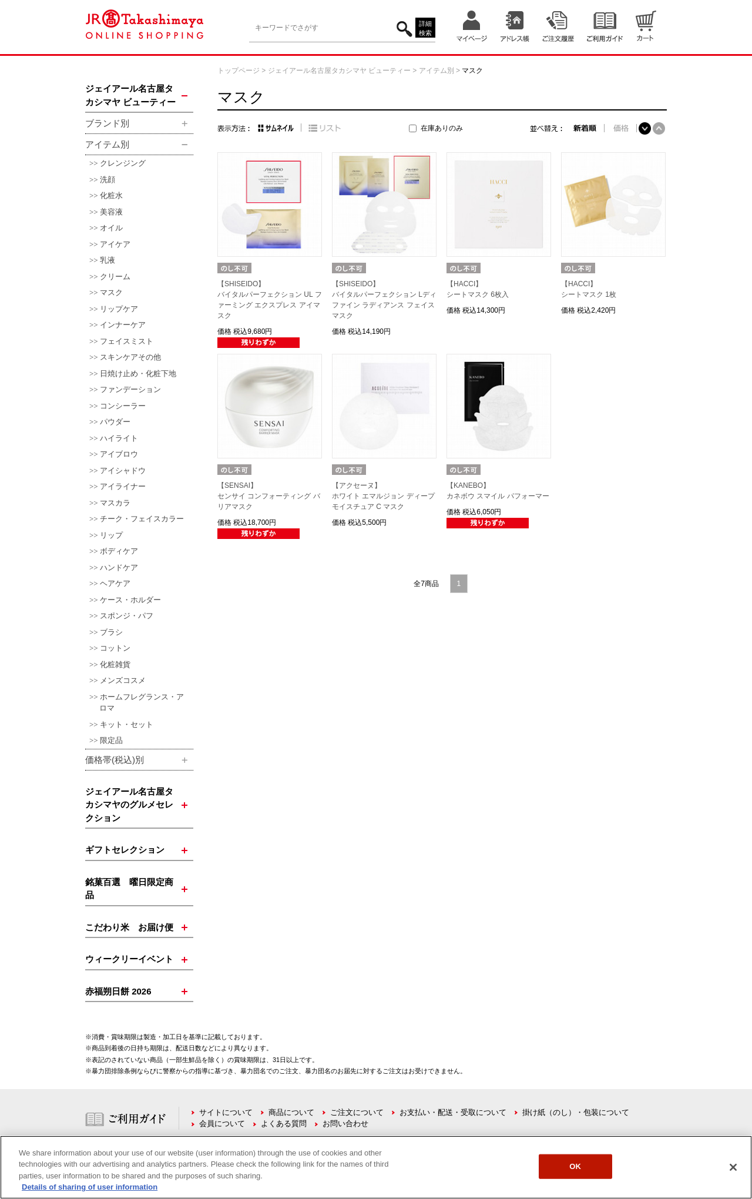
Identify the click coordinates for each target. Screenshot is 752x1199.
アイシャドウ (123, 470)
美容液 (111, 211)
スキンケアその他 (130, 357)
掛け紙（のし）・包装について (575, 1112)
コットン (115, 648)
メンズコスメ (123, 680)
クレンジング (123, 163)
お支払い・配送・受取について (453, 1112)
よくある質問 (284, 1123)
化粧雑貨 (115, 664)
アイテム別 (436, 70)
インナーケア (123, 324)
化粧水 (111, 195)
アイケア (115, 244)
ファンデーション (130, 389)
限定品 (111, 740)
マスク (111, 292)
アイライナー (123, 486)
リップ (111, 535)
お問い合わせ (345, 1123)
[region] (376, 1167)
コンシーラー (123, 405)
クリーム (115, 276)
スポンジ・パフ (126, 615)
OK (575, 1166)
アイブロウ (119, 454)
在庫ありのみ (442, 128)
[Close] (733, 1167)
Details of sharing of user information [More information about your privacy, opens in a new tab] (89, 1187)
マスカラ (115, 502)
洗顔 (107, 179)
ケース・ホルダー (130, 599)
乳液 (107, 260)
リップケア (119, 308)
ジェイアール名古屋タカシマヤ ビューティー (339, 70)
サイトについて (226, 1112)
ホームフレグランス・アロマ (141, 702)
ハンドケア (119, 567)
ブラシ (111, 632)
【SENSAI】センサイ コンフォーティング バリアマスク (268, 496)
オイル (111, 227)
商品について (291, 1112)
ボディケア (119, 551)
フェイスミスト (126, 341)
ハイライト (119, 438)
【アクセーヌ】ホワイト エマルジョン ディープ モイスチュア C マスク (383, 496)
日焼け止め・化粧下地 (138, 373)
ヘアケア (115, 583)
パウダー (115, 421)
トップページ (238, 70)
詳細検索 (425, 28)
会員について (222, 1123)
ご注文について (357, 1112)
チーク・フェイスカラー (142, 518)
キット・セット (126, 724)
